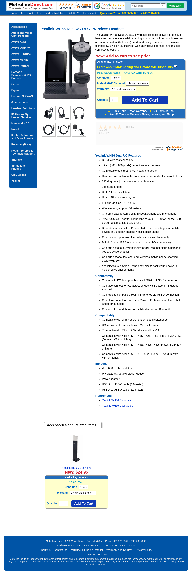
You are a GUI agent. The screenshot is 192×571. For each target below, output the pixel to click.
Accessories (19, 26)
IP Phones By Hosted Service (21, 116)
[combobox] (146, 5)
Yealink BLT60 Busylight (76, 467)
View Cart (175, 5)
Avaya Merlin (19, 60)
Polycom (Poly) (21, 144)
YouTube (75, 550)
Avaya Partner (20, 66)
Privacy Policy (144, 550)
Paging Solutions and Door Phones (22, 137)
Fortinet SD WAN (22, 96)
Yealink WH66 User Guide (117, 405)
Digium (15, 90)
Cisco (15, 84)
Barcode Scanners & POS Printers (22, 75)
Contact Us (34, 13)
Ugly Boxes (18, 174)
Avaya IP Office (21, 54)
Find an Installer (54, 13)
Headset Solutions (23, 108)
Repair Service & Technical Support (23, 152)
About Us (17, 13)
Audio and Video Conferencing (22, 34)
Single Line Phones (18, 167)
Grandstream (19, 102)
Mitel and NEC (20, 123)
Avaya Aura (18, 41)
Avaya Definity (20, 47)
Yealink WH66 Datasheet (117, 400)
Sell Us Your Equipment (82, 13)
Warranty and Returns (119, 550)
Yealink (16, 180)
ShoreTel (17, 159)
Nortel (15, 129)
